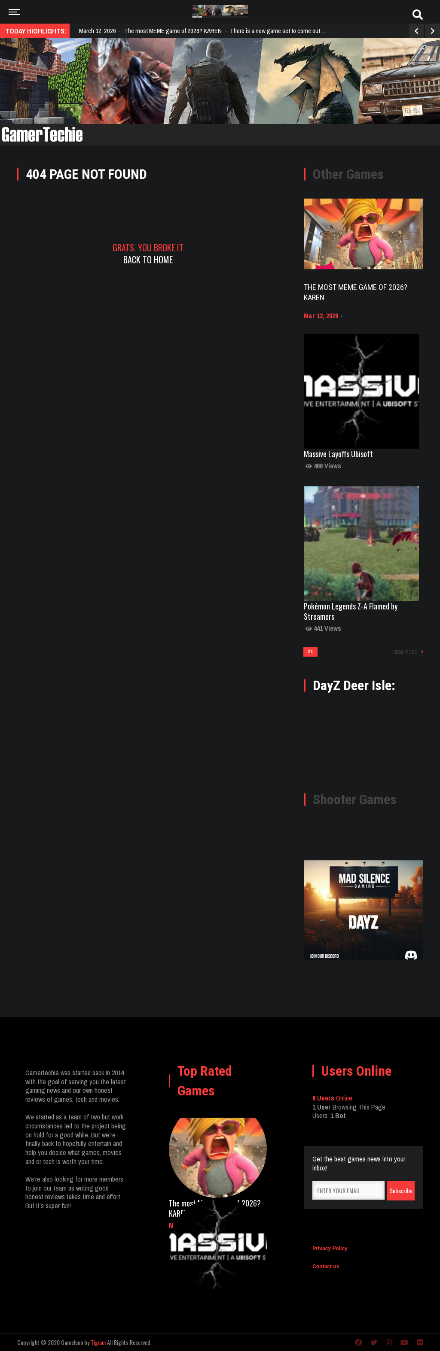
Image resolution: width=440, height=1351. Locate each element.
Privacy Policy (329, 1248)
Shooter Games (355, 799)
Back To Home (148, 259)
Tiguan (98, 1342)
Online (332, 1098)
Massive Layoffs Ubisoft (338, 453)
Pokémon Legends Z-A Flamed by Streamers (350, 611)
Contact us (325, 1267)
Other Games (348, 174)
